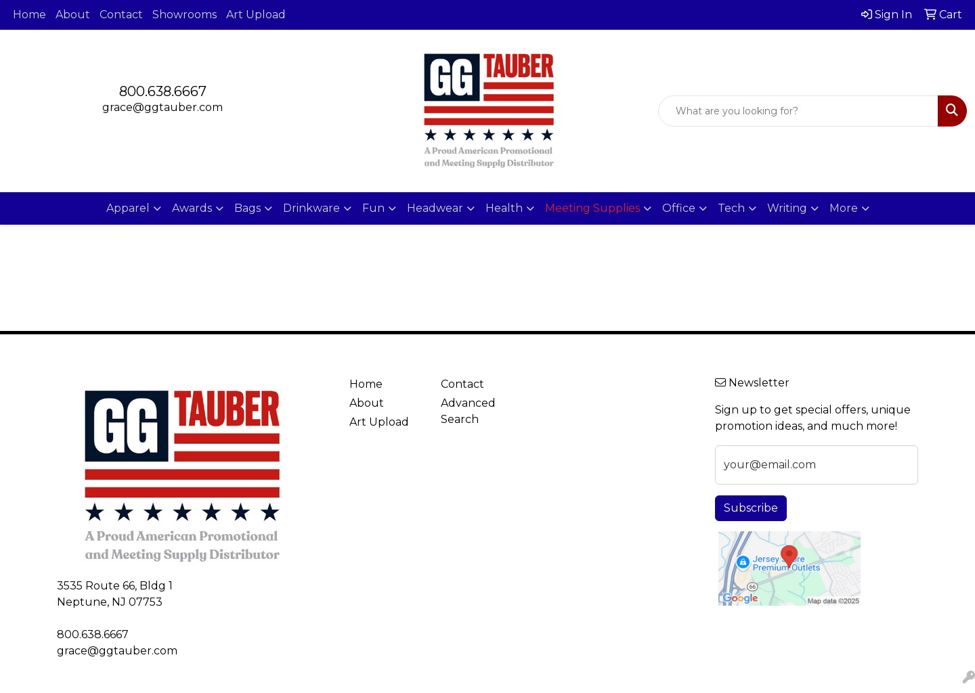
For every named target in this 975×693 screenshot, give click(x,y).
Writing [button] (787, 208)
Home (29, 14)
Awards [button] (192, 208)
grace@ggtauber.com (162, 107)
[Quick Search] (798, 111)
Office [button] (678, 208)
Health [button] (504, 208)
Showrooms (184, 14)
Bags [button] (247, 208)
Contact (121, 14)
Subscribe (751, 507)
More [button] (843, 208)
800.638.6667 (163, 91)
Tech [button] (731, 208)
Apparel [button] (128, 208)
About (73, 14)
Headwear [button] (435, 208)
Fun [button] (373, 208)
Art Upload (256, 14)
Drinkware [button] (311, 208)
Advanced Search (468, 411)
